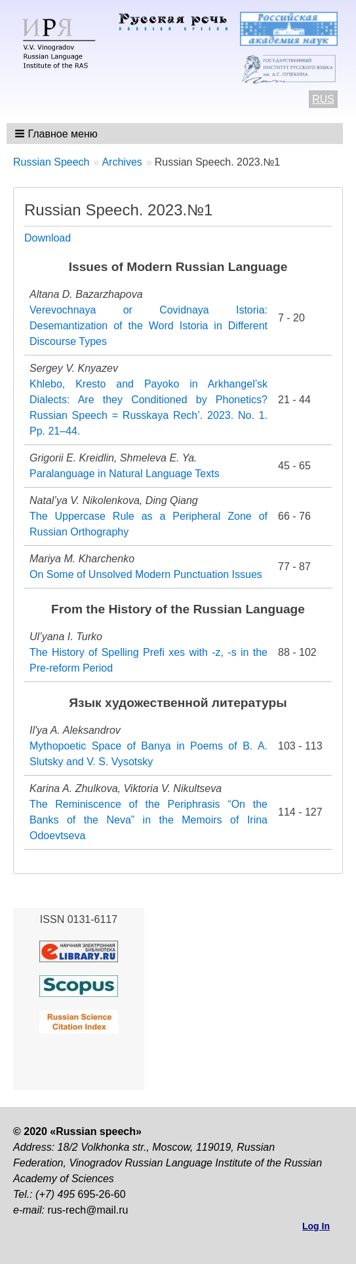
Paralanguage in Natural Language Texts (125, 473)
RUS (323, 99)
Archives (122, 162)
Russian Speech (51, 162)
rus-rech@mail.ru (87, 1210)
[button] (57, 133)
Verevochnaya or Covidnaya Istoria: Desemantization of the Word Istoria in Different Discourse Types (148, 325)
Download (47, 238)
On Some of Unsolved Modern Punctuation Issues (146, 574)
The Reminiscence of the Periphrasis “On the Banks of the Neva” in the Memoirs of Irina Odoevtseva (148, 820)
